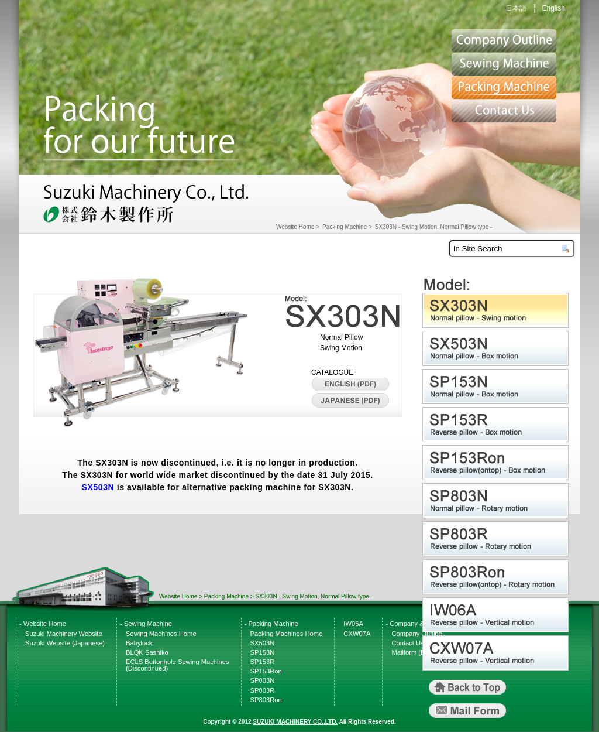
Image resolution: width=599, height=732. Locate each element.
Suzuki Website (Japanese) (65, 643)
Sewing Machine (504, 64)
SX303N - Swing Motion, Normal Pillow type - (434, 227)
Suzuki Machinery (147, 205)
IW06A (497, 614)
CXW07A (497, 653)
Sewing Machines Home (161, 633)
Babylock (139, 643)
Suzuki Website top (504, 41)
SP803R (497, 538)
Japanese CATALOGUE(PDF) (350, 400)
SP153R (497, 424)
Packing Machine (504, 88)
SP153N (497, 386)
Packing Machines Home (286, 633)
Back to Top (467, 687)
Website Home (295, 227)
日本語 (515, 8)
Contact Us (504, 111)
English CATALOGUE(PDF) (350, 384)
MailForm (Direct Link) (467, 711)
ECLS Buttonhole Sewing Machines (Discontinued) (177, 665)
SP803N (497, 500)
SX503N (97, 487)
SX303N (497, 310)
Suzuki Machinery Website (63, 633)
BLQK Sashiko (147, 652)
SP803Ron (497, 576)
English (553, 8)
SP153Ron (497, 462)
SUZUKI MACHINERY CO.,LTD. (295, 722)
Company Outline (416, 633)
